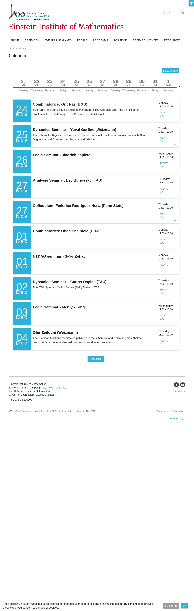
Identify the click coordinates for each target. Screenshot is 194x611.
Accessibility (178, 411)
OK (184, 605)
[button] (191, 3)
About (14, 40)
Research (32, 40)
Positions (120, 40)
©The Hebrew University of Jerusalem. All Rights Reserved (42, 411)
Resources (172, 40)
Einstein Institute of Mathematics (66, 26)
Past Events (170, 70)
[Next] (179, 86)
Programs (100, 40)
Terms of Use (163, 411)
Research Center (146, 40)
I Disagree (171, 605)
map (42, 387)
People (82, 40)
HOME (12, 48)
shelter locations (55, 387)
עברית (154, 12)
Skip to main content (12, 1)
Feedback (179, 391)
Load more (95, 359)
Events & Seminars (58, 40)
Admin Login (177, 418)
